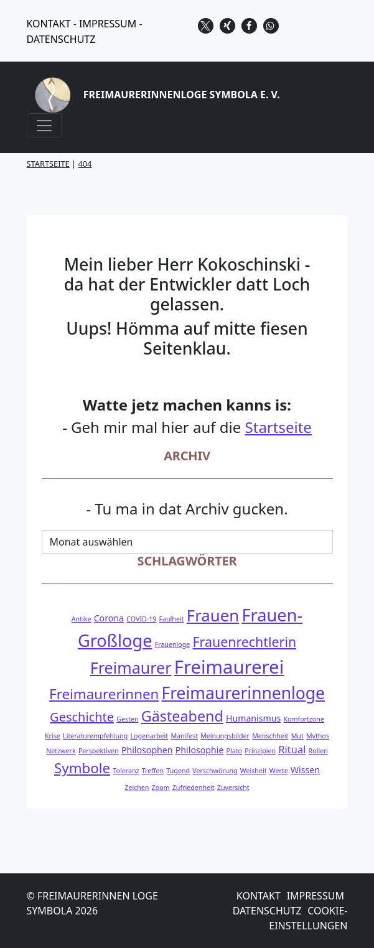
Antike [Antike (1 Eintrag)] (81, 619)
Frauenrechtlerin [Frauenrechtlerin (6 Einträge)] (244, 642)
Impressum (315, 896)
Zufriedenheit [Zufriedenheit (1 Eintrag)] (193, 787)
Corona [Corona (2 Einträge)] (109, 618)
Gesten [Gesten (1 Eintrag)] (127, 719)
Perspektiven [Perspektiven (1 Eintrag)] (98, 750)
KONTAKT (49, 23)
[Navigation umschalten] (44, 125)
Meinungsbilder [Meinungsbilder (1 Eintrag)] (225, 736)
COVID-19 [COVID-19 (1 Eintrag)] (141, 619)
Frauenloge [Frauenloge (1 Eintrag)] (172, 644)
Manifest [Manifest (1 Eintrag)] (184, 736)
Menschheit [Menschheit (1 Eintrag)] (270, 736)
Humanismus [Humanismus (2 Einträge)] (253, 718)
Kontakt (258, 896)
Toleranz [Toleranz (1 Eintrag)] (126, 770)
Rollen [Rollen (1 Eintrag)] (318, 750)
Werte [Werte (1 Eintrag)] (278, 770)
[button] (205, 26)
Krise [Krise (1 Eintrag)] (52, 736)
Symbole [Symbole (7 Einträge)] (82, 768)
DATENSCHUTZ (61, 39)
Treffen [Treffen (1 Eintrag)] (153, 770)
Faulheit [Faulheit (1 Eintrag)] (171, 619)
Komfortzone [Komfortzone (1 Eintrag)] (303, 719)
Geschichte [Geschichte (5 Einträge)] (82, 717)
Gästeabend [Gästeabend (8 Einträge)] (182, 716)
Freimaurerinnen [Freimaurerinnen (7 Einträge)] (104, 694)
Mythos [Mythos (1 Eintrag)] (317, 736)
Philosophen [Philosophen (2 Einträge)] (147, 750)
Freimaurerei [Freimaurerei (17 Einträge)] (229, 666)
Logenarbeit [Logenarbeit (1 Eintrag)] (149, 736)
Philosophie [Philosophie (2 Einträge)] (199, 750)
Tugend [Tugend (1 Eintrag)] (178, 770)
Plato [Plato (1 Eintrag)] (234, 750)
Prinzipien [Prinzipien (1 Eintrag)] (260, 750)
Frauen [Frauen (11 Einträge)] (213, 615)
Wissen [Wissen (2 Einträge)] (305, 770)
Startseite (278, 427)
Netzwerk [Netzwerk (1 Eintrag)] (60, 750)
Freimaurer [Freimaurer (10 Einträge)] (131, 667)
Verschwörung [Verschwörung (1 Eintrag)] (214, 770)
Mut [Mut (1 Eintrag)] (297, 736)
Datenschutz (267, 911)
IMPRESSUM (107, 23)
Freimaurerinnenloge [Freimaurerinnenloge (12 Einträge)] (243, 693)
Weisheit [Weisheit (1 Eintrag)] (253, 770)
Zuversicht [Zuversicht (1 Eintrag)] (233, 787)
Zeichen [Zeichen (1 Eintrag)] (136, 787)
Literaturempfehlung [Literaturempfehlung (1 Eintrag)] (95, 736)
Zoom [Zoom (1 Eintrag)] (161, 787)
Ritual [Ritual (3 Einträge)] (292, 749)
